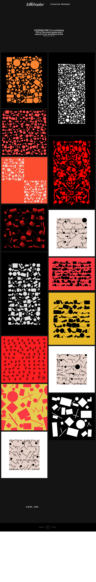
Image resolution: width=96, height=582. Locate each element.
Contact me (55, 4)
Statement (65, 4)
